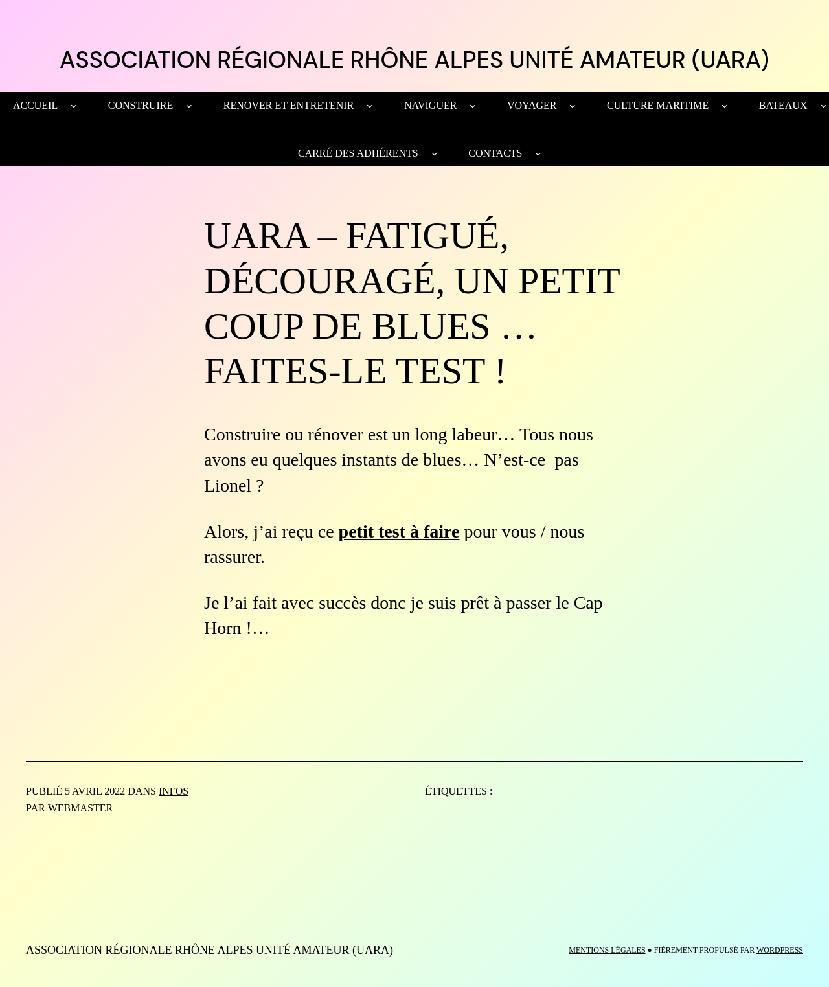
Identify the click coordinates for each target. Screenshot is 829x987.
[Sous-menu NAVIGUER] (473, 105)
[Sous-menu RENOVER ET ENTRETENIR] (370, 105)
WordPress (779, 950)
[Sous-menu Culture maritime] (724, 105)
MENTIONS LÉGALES (607, 950)
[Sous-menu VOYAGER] (572, 105)
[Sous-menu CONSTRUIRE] (189, 105)
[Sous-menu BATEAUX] (824, 105)
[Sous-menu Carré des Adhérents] (434, 153)
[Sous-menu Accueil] (74, 105)
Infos (173, 791)
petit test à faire (399, 531)
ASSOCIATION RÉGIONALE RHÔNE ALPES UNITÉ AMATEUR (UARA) (415, 60)
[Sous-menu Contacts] (538, 153)
